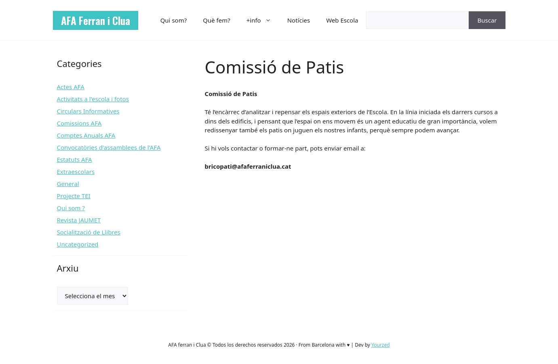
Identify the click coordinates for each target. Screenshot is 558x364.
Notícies (298, 20)
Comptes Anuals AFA (86, 135)
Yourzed (380, 344)
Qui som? (173, 20)
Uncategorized (78, 244)
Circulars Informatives (88, 111)
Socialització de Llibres (88, 232)
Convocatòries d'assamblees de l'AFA (109, 147)
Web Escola (342, 20)
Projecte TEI (74, 196)
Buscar (487, 20)
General (68, 184)
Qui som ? (71, 208)
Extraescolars (76, 171)
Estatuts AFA (74, 159)
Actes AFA (70, 87)
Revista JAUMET (79, 220)
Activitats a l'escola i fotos (93, 99)
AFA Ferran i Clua (95, 20)
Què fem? (216, 20)
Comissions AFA (79, 123)
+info (262, 20)
